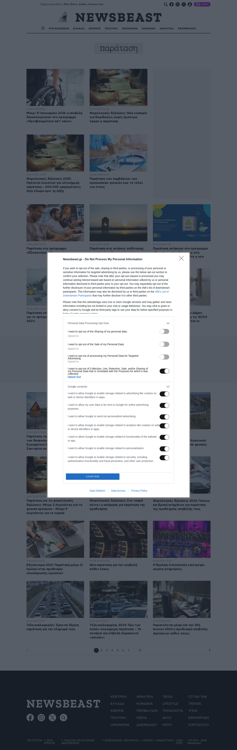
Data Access (118, 491)
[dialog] (118, 375)
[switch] (164, 331)
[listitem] (118, 323)
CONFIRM (93, 476)
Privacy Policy (139, 491)
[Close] (182, 259)
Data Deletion (97, 491)
